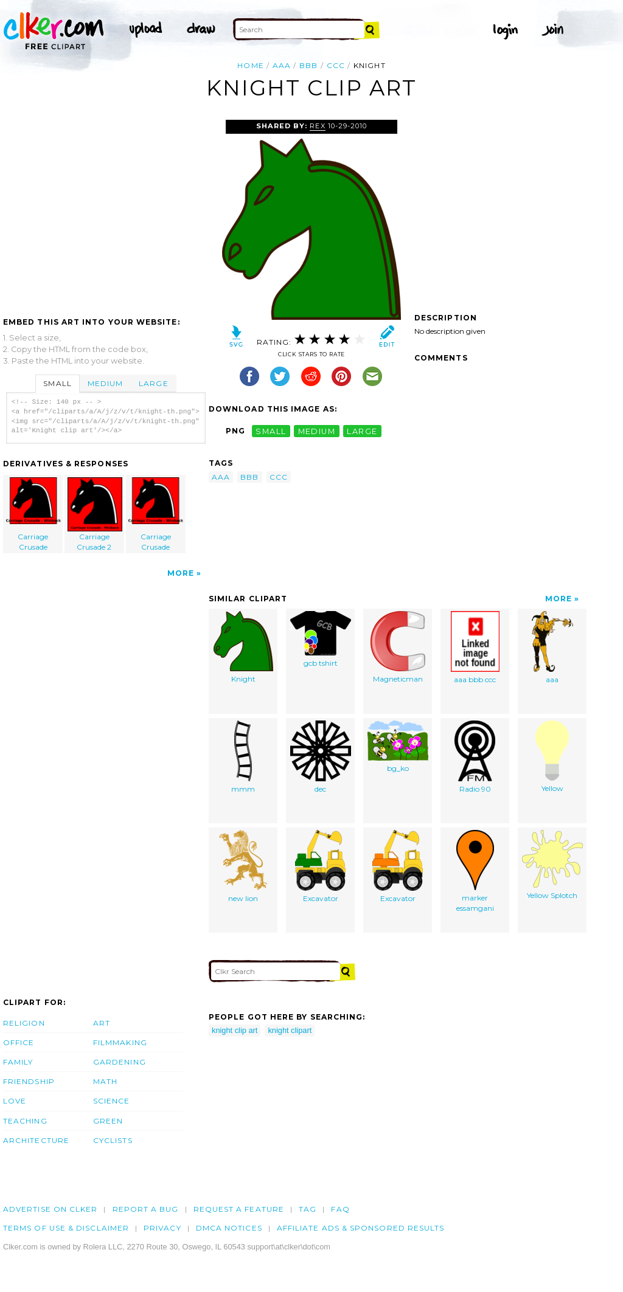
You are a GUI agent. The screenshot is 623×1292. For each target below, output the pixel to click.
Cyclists (113, 1140)
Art (101, 1023)
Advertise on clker (50, 1209)
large (362, 430)
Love (14, 1100)
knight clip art (234, 1030)
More (180, 573)
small (271, 430)
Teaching (25, 1120)
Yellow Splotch (552, 865)
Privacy (162, 1227)
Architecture (36, 1140)
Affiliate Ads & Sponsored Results (361, 1227)
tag (307, 1209)
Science (111, 1100)
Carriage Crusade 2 (95, 514)
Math (105, 1081)
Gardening (119, 1061)
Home (250, 65)
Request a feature (238, 1209)
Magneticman (398, 647)
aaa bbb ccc (475, 647)
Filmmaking (120, 1042)
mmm (243, 756)
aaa (282, 65)
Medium (105, 383)
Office (18, 1042)
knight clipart (290, 1030)
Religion (24, 1023)
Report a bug (146, 1209)
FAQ (340, 1209)
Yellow (552, 756)
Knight (243, 647)
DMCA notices (229, 1227)
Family (18, 1061)
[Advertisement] (105, 211)
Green (108, 1120)
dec (320, 756)
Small (57, 383)
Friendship (29, 1081)
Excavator (320, 866)
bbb (308, 65)
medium (317, 430)
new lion (243, 866)
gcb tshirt (320, 639)
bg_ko (397, 746)
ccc (336, 65)
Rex (317, 126)
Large (153, 383)
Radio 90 (474, 756)
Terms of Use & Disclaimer (66, 1227)
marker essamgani (475, 871)
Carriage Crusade (33, 514)
